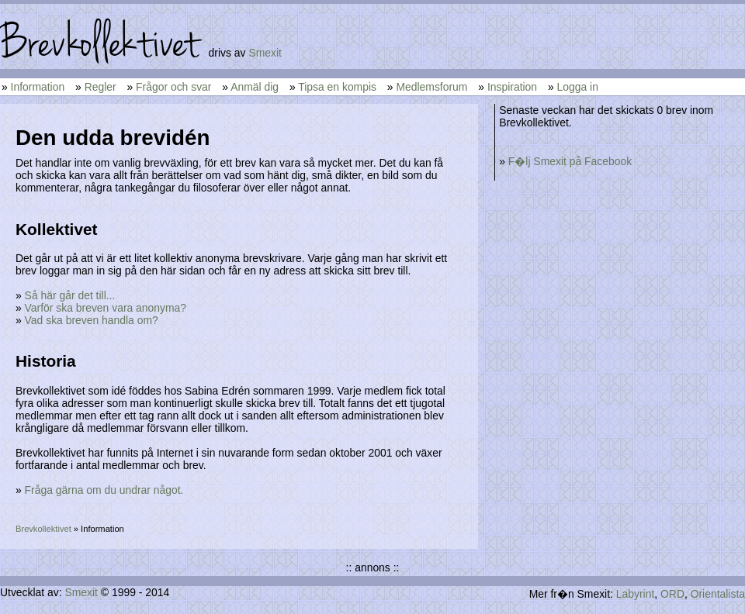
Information (38, 87)
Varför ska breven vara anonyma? (105, 308)
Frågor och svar (173, 87)
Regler (100, 87)
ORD (672, 594)
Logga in (577, 87)
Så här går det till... (70, 295)
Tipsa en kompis (337, 87)
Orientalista (718, 594)
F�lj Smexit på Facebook (570, 161)
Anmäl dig (254, 87)
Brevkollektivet (43, 528)
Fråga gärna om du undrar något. (104, 490)
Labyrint (635, 594)
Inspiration (512, 87)
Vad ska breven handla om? (91, 320)
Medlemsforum (431, 87)
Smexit (265, 53)
